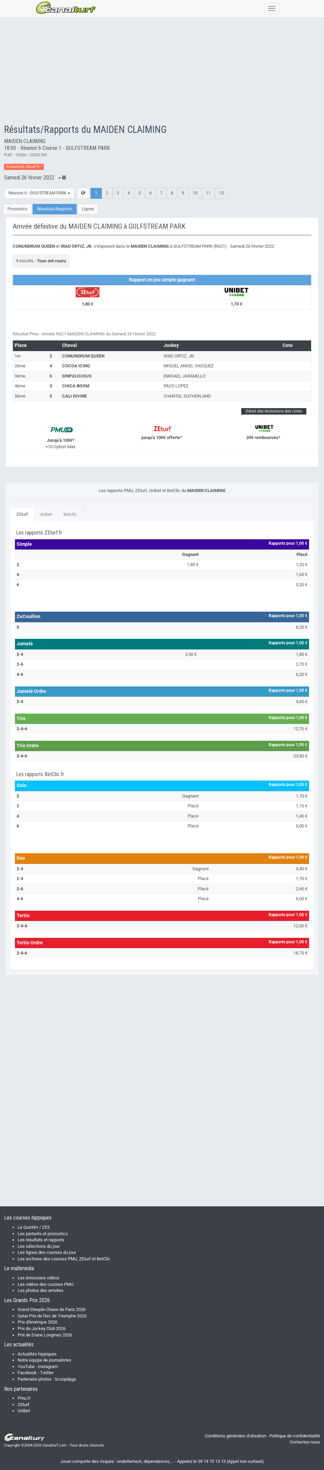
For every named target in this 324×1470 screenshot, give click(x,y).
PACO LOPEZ (176, 385)
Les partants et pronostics (43, 1233)
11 (208, 193)
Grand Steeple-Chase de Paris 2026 (51, 1309)
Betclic (70, 514)
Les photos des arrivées (40, 1290)
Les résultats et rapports (41, 1239)
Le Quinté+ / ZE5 (34, 1227)
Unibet (46, 514)
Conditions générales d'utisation (235, 1435)
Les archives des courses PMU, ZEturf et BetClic (64, 1258)
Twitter (47, 1372)
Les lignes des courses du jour (47, 1252)
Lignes (88, 209)
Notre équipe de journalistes (44, 1360)
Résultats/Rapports (54, 209)
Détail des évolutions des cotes (274, 411)
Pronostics (17, 209)
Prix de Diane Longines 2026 (45, 1334)
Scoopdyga (65, 1379)
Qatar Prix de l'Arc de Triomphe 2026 (52, 1315)
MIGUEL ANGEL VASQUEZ (189, 365)
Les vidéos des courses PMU (45, 1284)
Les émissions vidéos (38, 1277)
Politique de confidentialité (294, 1435)
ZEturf (22, 514)
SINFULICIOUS (77, 376)
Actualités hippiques (37, 1354)
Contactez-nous (305, 1442)
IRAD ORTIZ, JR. (179, 355)
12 (221, 193)
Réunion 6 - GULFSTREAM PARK (39, 193)
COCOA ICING (76, 365)
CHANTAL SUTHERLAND (187, 396)
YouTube (26, 1366)
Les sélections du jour (39, 1246)
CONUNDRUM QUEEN (83, 355)
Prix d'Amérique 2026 (37, 1322)
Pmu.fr (24, 1398)
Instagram (48, 1366)
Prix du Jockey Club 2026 (41, 1328)
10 (195, 193)
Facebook (27, 1372)
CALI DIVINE (74, 396)
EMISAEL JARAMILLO (185, 376)
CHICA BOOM (75, 385)
